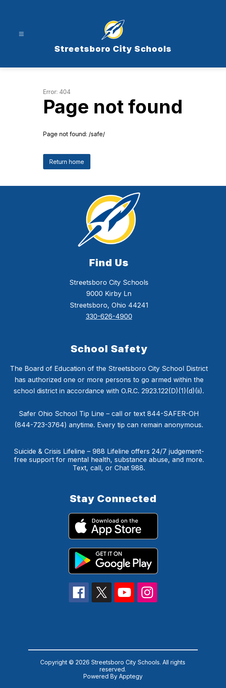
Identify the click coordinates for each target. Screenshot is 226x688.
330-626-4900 (109, 316)
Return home (66, 161)
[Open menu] (21, 34)
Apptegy (131, 676)
